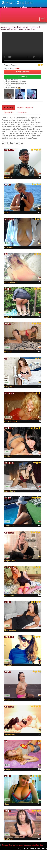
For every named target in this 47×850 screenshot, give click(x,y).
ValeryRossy (9, 386)
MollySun (8, 178)
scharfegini (8, 247)
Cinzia (6, 212)
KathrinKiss (9, 595)
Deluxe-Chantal (10, 421)
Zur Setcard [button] (22, 77)
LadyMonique (9, 560)
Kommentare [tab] (22, 112)
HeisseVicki (9, 700)
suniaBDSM (9, 665)
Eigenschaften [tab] (8, 112)
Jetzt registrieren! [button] (22, 72)
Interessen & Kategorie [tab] (25, 107)
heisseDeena (9, 491)
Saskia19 (8, 456)
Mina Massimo (10, 630)
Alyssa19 (8, 769)
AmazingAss (9, 526)
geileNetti (8, 317)
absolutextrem (10, 734)
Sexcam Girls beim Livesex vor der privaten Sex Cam (22, 845)
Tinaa (6, 804)
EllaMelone (8, 839)
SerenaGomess (10, 282)
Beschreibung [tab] (8, 107)
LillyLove (7, 352)
